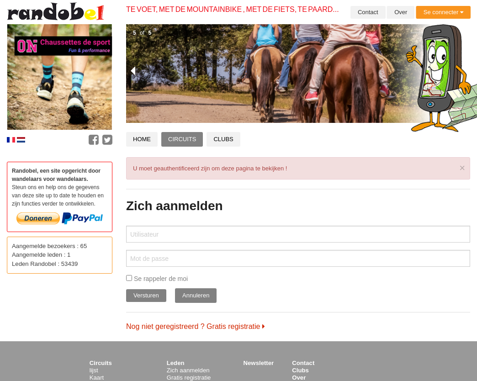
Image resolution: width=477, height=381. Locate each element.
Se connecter (443, 12)
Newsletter (259, 363)
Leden (176, 363)
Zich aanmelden (188, 370)
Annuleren (195, 295)
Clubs (223, 139)
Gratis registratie (189, 377)
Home (142, 139)
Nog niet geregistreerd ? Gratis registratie (195, 326)
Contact (368, 12)
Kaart (97, 377)
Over (400, 12)
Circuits (182, 139)
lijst (94, 370)
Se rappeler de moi (157, 278)
